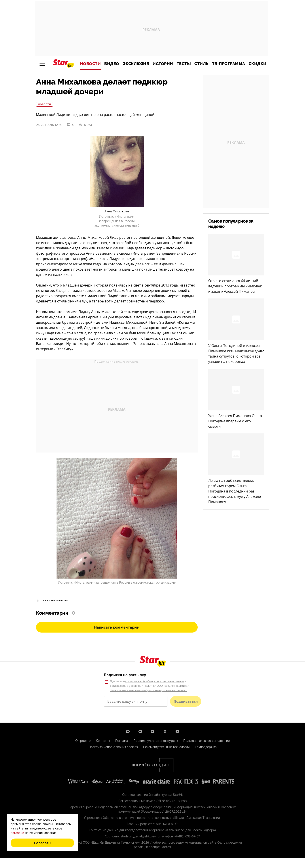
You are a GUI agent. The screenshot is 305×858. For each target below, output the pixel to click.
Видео (111, 63)
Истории (163, 63)
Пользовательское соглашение (206, 741)
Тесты (184, 63)
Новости (90, 63)
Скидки (258, 63)
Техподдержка (206, 747)
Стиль (201, 63)
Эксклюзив (136, 63)
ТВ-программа (228, 63)
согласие (17, 833)
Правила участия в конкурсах (155, 741)
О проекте (83, 741)
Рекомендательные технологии (166, 747)
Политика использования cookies (113, 747)
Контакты (103, 741)
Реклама (121, 741)
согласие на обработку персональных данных (154, 681)
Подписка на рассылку (125, 674)
